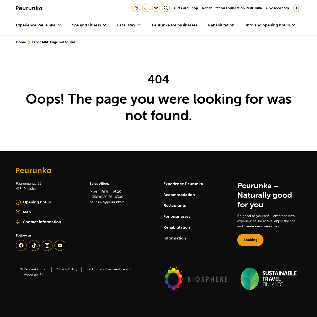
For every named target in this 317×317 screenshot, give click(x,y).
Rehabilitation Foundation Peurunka (232, 8)
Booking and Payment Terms (108, 269)
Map (40, 212)
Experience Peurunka (38, 25)
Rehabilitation (221, 25)
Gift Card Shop (186, 8)
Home (21, 42)
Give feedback (277, 8)
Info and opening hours (270, 25)
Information (174, 238)
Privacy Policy (66, 269)
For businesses (176, 216)
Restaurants (174, 205)
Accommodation (179, 194)
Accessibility (33, 274)
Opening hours (33, 202)
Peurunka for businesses (174, 25)
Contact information (38, 221)
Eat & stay (129, 25)
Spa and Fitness (89, 25)
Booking (250, 240)
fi (297, 8)
